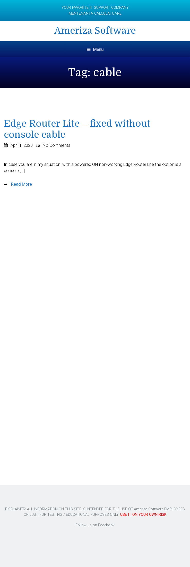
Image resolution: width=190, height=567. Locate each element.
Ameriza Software (95, 30)
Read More (21, 184)
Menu (95, 49)
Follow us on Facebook (95, 525)
